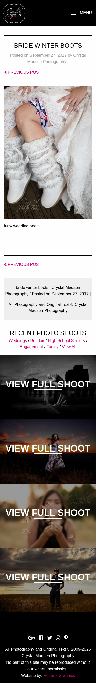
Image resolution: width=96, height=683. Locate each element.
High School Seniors (66, 340)
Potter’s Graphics (59, 675)
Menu (86, 13)
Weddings (18, 340)
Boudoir (37, 340)
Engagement (31, 347)
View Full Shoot (48, 384)
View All (69, 347)
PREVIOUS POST (22, 72)
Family (52, 347)
